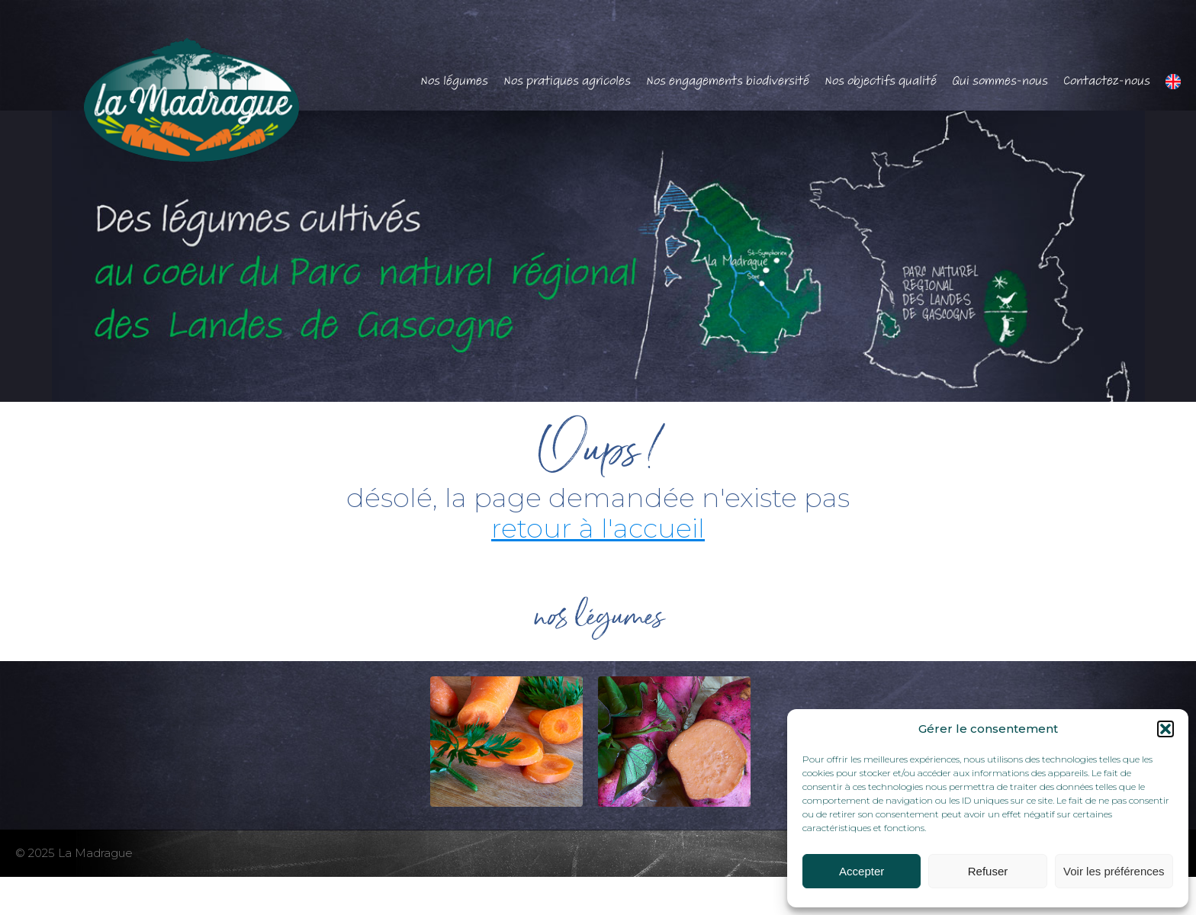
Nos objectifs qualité (881, 81)
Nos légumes (454, 81)
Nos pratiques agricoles (567, 81)
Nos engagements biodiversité (727, 81)
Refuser (988, 871)
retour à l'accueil (598, 528)
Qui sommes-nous (1000, 81)
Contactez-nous (1106, 81)
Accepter (861, 871)
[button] (1165, 729)
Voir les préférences (1114, 871)
